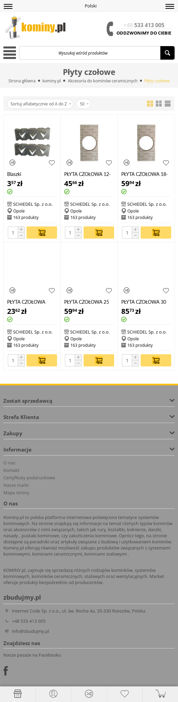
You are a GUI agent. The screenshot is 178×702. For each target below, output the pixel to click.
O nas (9, 463)
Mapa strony (16, 492)
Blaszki (14, 174)
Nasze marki (16, 485)
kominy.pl (51, 81)
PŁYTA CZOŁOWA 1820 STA (26, 302)
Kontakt (11, 470)
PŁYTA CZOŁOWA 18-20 (144, 174)
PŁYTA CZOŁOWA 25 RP (86, 302)
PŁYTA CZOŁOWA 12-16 (87, 174)
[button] (8, 6)
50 (84, 104)
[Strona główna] (17, 693)
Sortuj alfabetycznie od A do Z (41, 104)
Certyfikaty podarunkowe (29, 478)
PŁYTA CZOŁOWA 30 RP (143, 302)
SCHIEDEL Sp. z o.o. (32, 204)
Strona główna (22, 81)
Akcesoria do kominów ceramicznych (102, 81)
